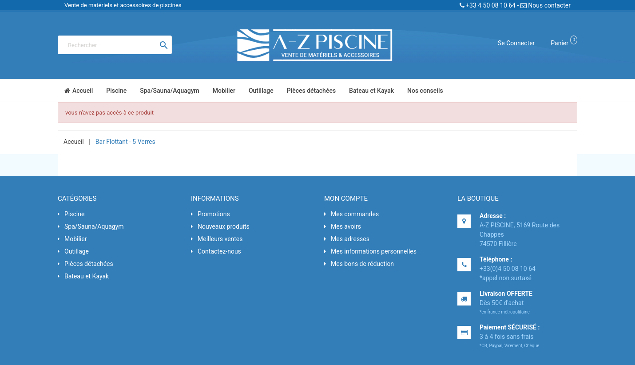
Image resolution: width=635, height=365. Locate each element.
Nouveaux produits (224, 226)
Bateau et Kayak (86, 276)
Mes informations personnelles (374, 251)
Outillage (76, 251)
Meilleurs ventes (220, 238)
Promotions (214, 214)
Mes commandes (355, 214)
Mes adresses (350, 238)
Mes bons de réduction (362, 263)
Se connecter (516, 43)
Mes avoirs (346, 226)
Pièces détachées (88, 263)
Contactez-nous (219, 251)
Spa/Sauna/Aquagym (94, 226)
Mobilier (75, 238)
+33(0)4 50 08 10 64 (508, 268)
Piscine (74, 214)
